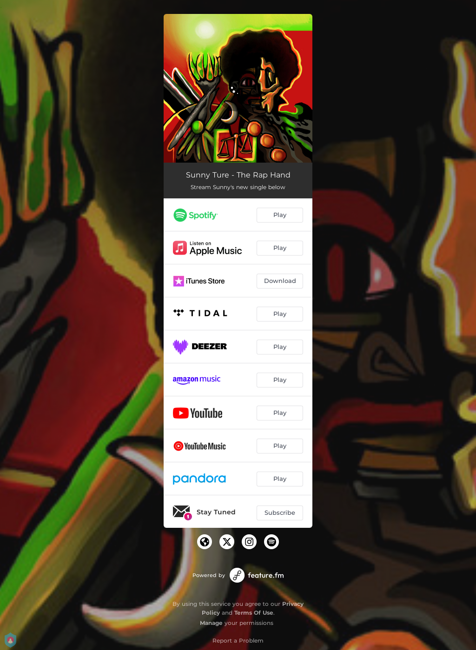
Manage (211, 622)
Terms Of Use (253, 612)
